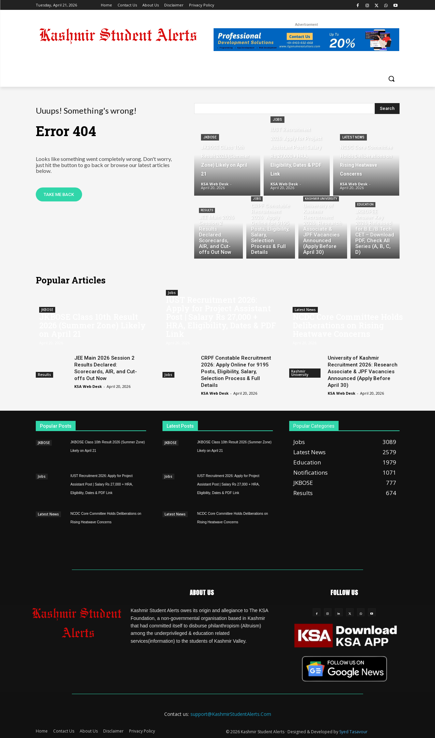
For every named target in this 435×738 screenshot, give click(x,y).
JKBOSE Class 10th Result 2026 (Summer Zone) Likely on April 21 (92, 325)
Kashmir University (321, 198)
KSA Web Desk (88, 386)
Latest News (353, 137)
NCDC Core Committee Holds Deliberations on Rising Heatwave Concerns (348, 325)
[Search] (387, 108)
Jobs (277, 119)
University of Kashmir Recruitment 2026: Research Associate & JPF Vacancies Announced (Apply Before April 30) (363, 371)
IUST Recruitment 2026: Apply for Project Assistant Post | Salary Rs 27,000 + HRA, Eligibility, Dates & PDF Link (221, 317)
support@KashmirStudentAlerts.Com (230, 714)
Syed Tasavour (353, 732)
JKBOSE (210, 137)
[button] (391, 78)
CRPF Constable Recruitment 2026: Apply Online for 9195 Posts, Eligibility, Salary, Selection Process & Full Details (236, 371)
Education (365, 204)
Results (207, 210)
